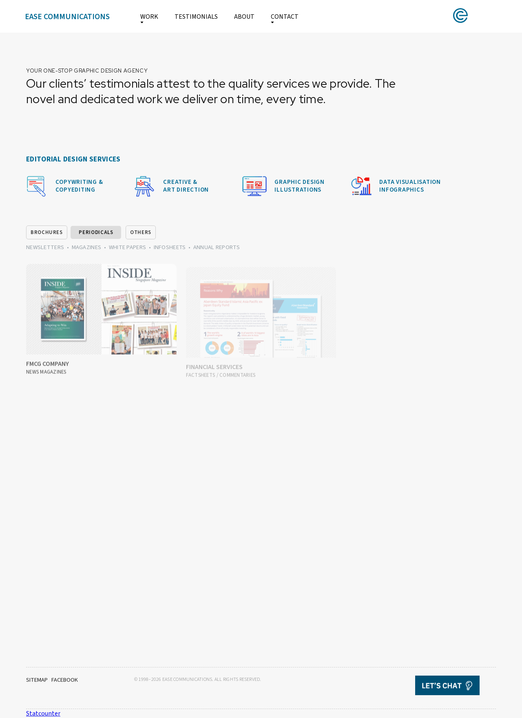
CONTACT (285, 16)
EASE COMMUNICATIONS (67, 16)
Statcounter (43, 713)
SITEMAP (37, 680)
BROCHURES (47, 232)
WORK (149, 16)
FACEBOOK (64, 680)
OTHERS (140, 232)
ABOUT (244, 16)
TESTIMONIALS (196, 16)
